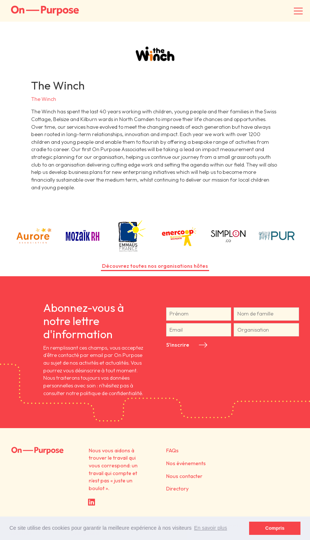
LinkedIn (91, 502)
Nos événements (186, 463)
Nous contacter (184, 476)
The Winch (43, 99)
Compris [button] (274, 528)
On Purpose (37, 451)
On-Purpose (45, 10)
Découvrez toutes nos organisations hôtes (155, 266)
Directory (177, 488)
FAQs (172, 450)
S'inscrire (177, 345)
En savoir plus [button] (210, 528)
